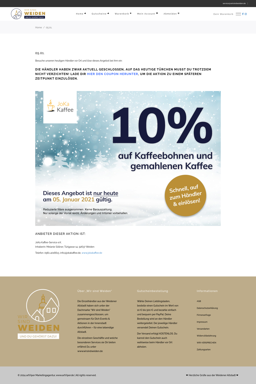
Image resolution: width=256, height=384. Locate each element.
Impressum (202, 322)
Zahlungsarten (204, 349)
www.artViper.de (65, 375)
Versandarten (203, 329)
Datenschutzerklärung (207, 308)
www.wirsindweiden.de (90, 351)
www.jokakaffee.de (92, 253)
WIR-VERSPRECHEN (206, 343)
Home (38, 27)
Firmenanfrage (204, 315)
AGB (199, 301)
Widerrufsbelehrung (206, 336)
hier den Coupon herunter (112, 74)
